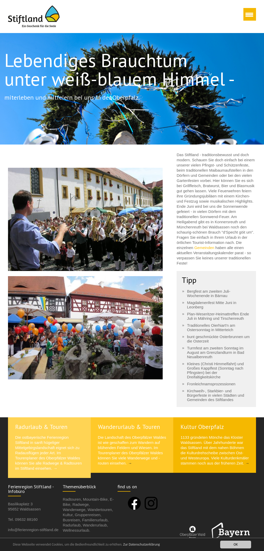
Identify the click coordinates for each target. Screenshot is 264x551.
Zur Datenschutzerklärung (141, 545)
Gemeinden (205, 247)
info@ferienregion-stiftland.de (33, 529)
